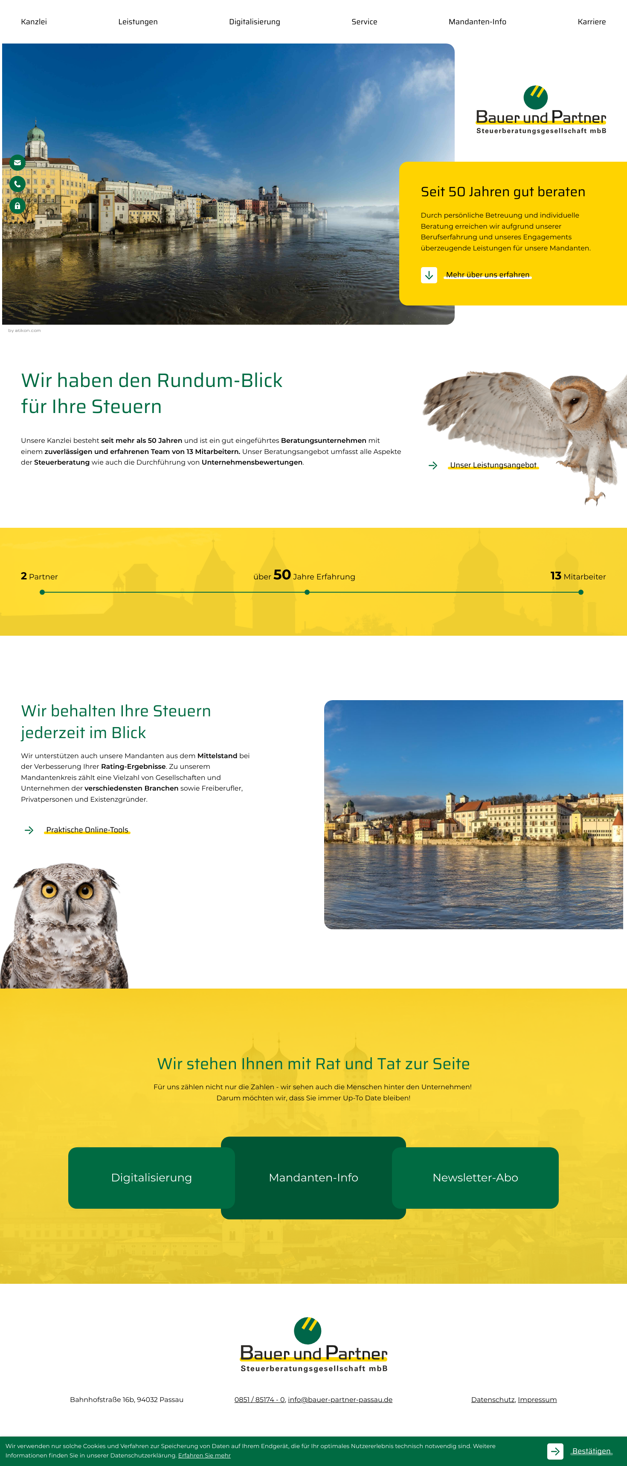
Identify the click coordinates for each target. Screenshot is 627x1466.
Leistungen (138, 22)
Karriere (592, 22)
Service (364, 22)
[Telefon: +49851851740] (260, 1402)
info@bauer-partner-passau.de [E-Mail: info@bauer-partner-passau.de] (340, 1402)
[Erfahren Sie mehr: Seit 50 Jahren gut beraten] (481, 277)
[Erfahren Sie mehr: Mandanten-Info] (313, 1179)
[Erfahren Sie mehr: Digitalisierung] (151, 1179)
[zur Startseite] (541, 112)
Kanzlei (34, 22)
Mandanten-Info (478, 22)
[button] (17, 186)
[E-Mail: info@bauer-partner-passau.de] (17, 164)
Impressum (537, 1402)
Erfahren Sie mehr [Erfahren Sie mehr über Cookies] (204, 1455)
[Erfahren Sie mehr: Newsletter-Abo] (475, 1179)
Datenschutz (493, 1402)
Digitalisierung (254, 22)
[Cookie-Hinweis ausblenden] (584, 1451)
